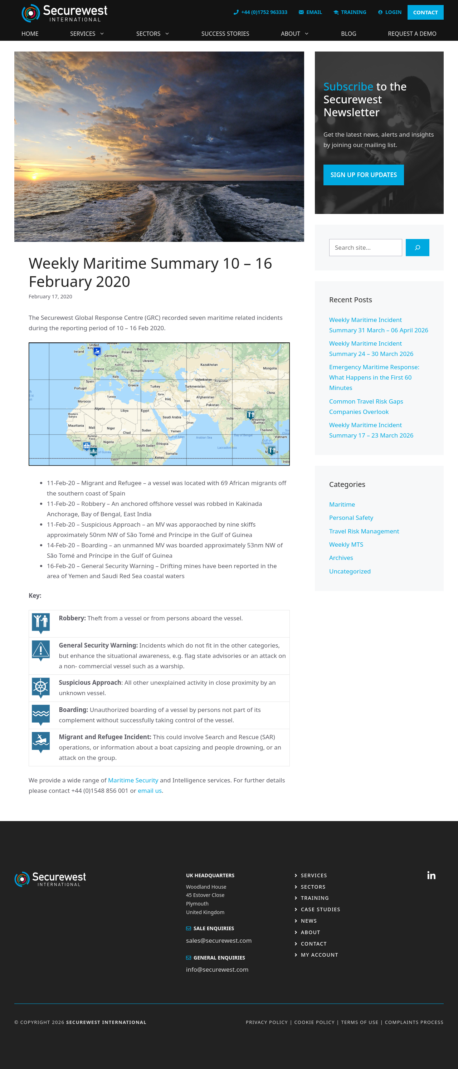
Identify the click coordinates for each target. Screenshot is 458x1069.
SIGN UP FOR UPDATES (364, 175)
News (309, 920)
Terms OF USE (360, 1022)
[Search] (417, 247)
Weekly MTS (346, 544)
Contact (314, 943)
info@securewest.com (217, 969)
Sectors (156, 33)
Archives (341, 557)
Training (315, 897)
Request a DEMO (412, 34)
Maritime (342, 504)
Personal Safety (351, 517)
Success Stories (225, 34)
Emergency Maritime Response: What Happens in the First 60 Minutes (374, 377)
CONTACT (425, 12)
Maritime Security (133, 780)
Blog (348, 34)
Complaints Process (414, 1022)
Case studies (321, 909)
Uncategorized (350, 571)
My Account (319, 954)
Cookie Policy (314, 1022)
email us (150, 790)
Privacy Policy (267, 1022)
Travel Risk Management (364, 531)
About (299, 33)
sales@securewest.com (219, 940)
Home (30, 34)
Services (91, 33)
